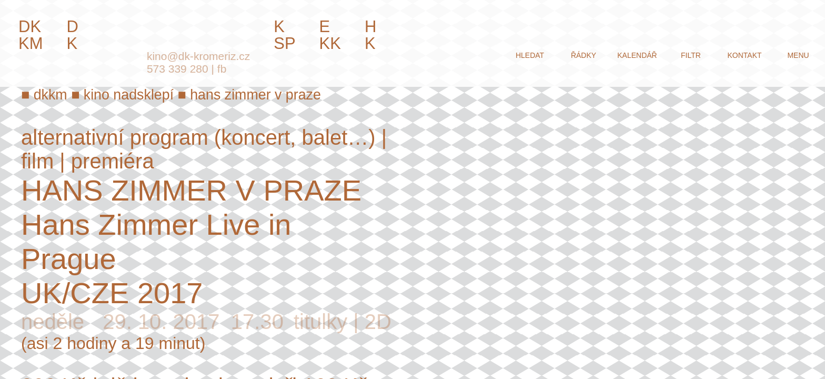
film (37, 161)
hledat (530, 55)
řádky (583, 55)
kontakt (744, 55)
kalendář (637, 55)
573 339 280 (177, 69)
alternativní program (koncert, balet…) (198, 137)
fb (222, 69)
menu (798, 55)
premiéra (112, 161)
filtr (691, 55)
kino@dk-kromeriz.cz (198, 56)
